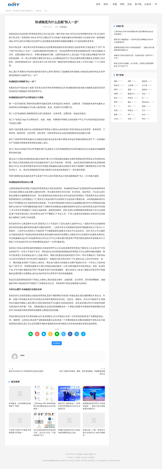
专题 (115, 4)
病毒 (118, 116)
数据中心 (134, 95)
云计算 (147, 86)
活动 (129, 4)
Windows (148, 103)
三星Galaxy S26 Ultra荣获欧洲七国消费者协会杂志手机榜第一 (45, 407)
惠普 (132, 91)
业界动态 (39, 12)
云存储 (133, 86)
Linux (118, 120)
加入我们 (85, 459)
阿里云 (133, 112)
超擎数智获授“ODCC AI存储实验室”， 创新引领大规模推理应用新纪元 (94, 407)
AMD (118, 95)
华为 (146, 116)
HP (131, 116)
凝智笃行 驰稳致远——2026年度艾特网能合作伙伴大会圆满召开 (69, 407)
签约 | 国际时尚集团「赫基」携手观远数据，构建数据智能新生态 (82, 373)
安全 (146, 95)
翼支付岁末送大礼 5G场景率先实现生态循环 (26, 372)
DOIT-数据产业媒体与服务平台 (14, 5)
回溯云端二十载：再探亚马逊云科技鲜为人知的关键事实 (94, 434)
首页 (98, 4)
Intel (145, 120)
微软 (118, 82)
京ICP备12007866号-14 (89, 462)
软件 (118, 99)
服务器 (147, 82)
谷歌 (132, 120)
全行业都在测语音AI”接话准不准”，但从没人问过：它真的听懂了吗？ (45, 434)
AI (145, 99)
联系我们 (92, 459)
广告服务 (77, 459)
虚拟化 (147, 91)
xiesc (22, 356)
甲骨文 (133, 99)
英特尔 (119, 86)
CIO (132, 107)
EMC (118, 91)
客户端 (138, 4)
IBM (132, 82)
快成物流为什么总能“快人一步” (57, 23)
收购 (146, 107)
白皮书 (148, 4)
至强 (118, 112)
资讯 (106, 4)
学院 (122, 4)
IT (117, 107)
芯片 (146, 112)
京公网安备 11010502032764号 (109, 462)
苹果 (118, 103)
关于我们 (70, 459)
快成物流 (56, 344)
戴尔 (132, 103)
